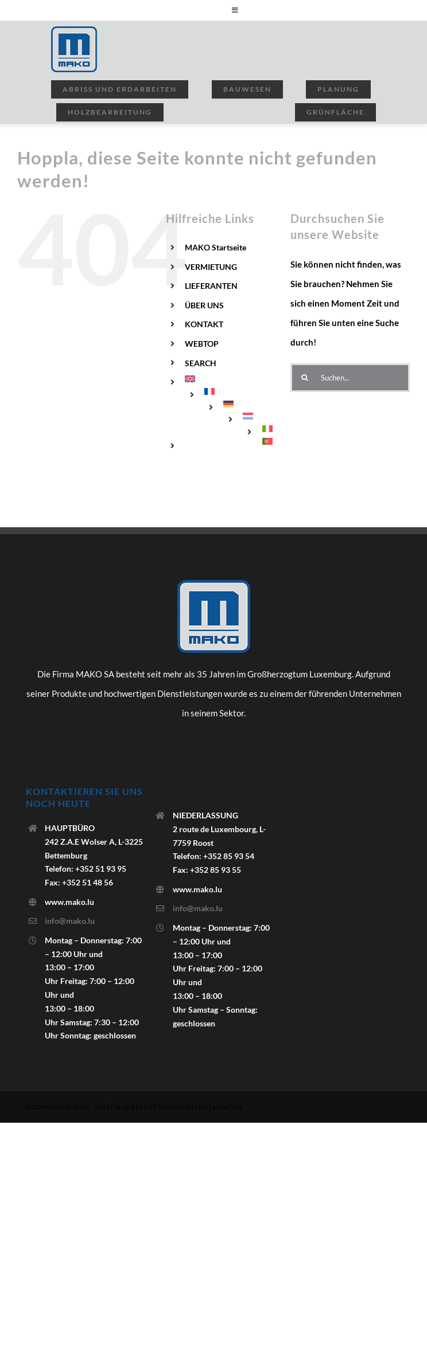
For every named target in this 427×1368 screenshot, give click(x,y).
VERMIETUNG (211, 267)
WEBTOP (202, 343)
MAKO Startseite (215, 247)
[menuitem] (229, 378)
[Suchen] (304, 377)
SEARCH (200, 363)
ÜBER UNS (204, 305)
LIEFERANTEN (211, 286)
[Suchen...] (350, 377)
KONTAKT (204, 324)
